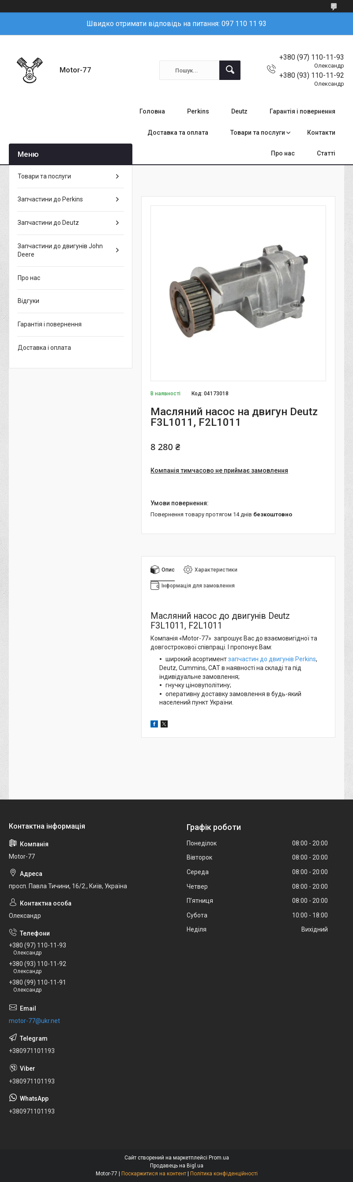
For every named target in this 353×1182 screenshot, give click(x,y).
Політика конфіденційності (224, 1174)
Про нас (283, 153)
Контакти (321, 132)
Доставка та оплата (177, 132)
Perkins (198, 111)
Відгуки (28, 300)
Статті (326, 153)
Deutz (239, 111)
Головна (152, 111)
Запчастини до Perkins (50, 199)
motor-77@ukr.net (34, 1020)
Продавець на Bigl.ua (176, 1166)
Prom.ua (219, 1158)
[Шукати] (229, 70)
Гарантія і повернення (302, 111)
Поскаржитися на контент (153, 1174)
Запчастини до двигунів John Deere (60, 250)
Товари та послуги (257, 132)
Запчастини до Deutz (48, 222)
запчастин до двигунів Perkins (272, 659)
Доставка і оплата (44, 347)
